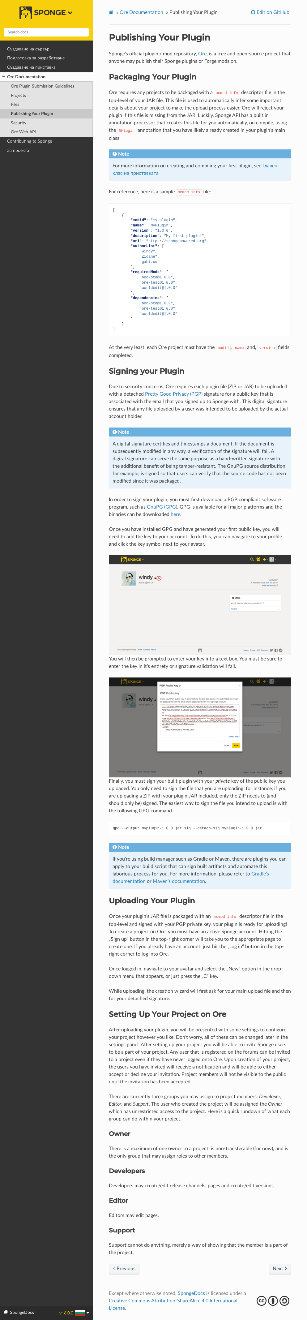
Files (15, 104)
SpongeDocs (191, 1293)
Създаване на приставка (31, 67)
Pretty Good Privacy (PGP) (174, 394)
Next (280, 1268)
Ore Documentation (23, 77)
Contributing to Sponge (29, 141)
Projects (18, 95)
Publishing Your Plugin (32, 113)
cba (274, 1301)
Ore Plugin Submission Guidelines (42, 86)
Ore (202, 53)
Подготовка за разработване (36, 58)
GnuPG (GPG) (162, 507)
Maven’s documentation (179, 881)
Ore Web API (23, 132)
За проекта (18, 150)
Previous (124, 1268)
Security (18, 123)
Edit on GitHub (272, 12)
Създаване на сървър (28, 49)
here (175, 514)
